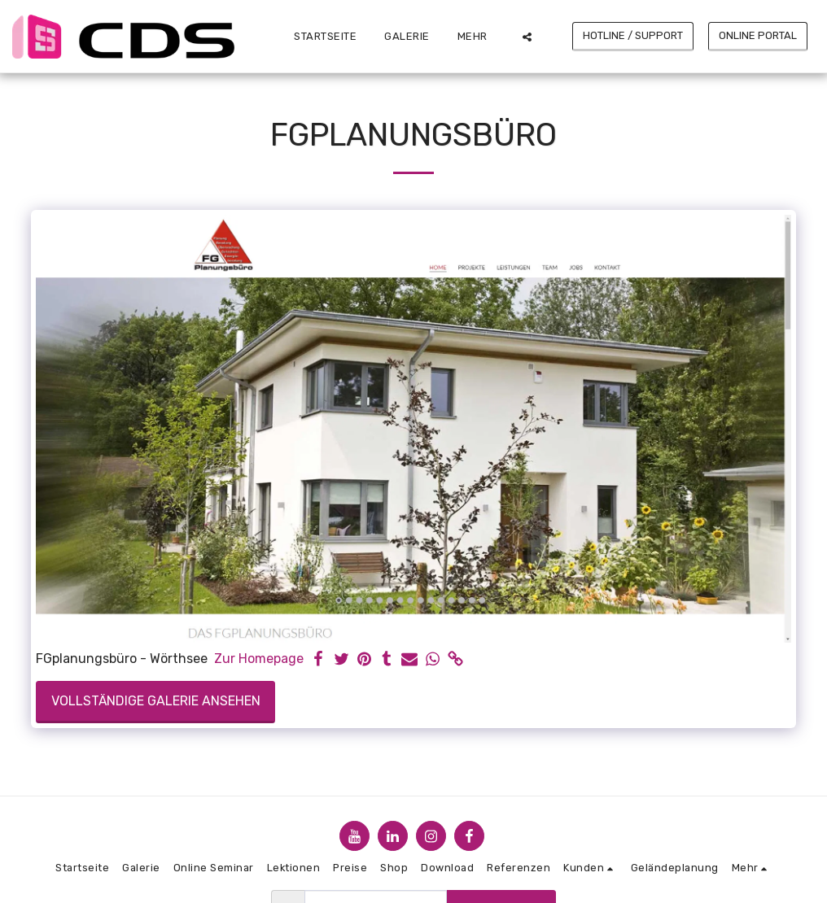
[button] (527, 36)
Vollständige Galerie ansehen (155, 701)
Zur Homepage (259, 658)
